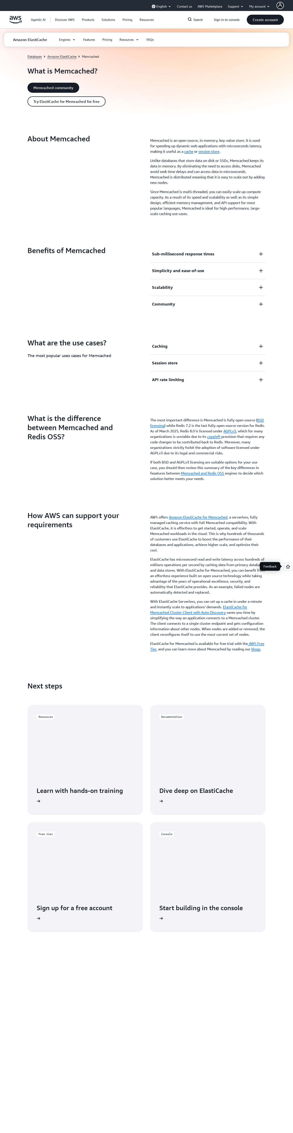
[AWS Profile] (280, 5)
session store (208, 151)
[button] (64, 20)
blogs (255, 649)
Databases (34, 56)
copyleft (213, 436)
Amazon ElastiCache (61, 56)
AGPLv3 (229, 431)
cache (188, 151)
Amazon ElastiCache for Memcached (198, 517)
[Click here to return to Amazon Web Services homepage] (15, 22)
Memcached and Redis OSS (202, 473)
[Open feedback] (288, 566)
